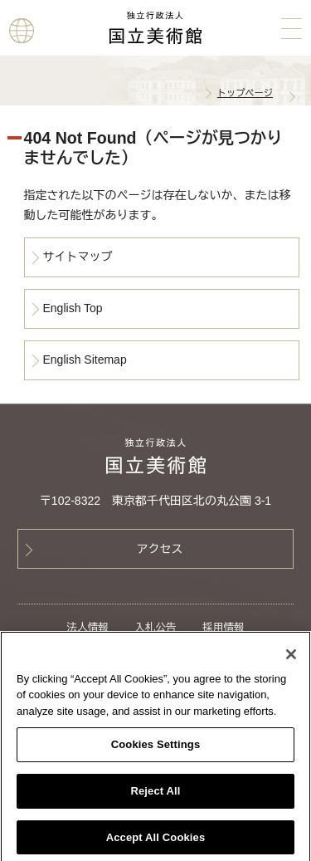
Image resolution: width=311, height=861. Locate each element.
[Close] (291, 657)
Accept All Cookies (156, 840)
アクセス (160, 548)
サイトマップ (78, 256)
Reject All (155, 794)
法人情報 (87, 628)
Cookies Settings (156, 748)
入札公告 (155, 628)
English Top (73, 308)
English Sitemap (85, 359)
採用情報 (223, 628)
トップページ (245, 93)
